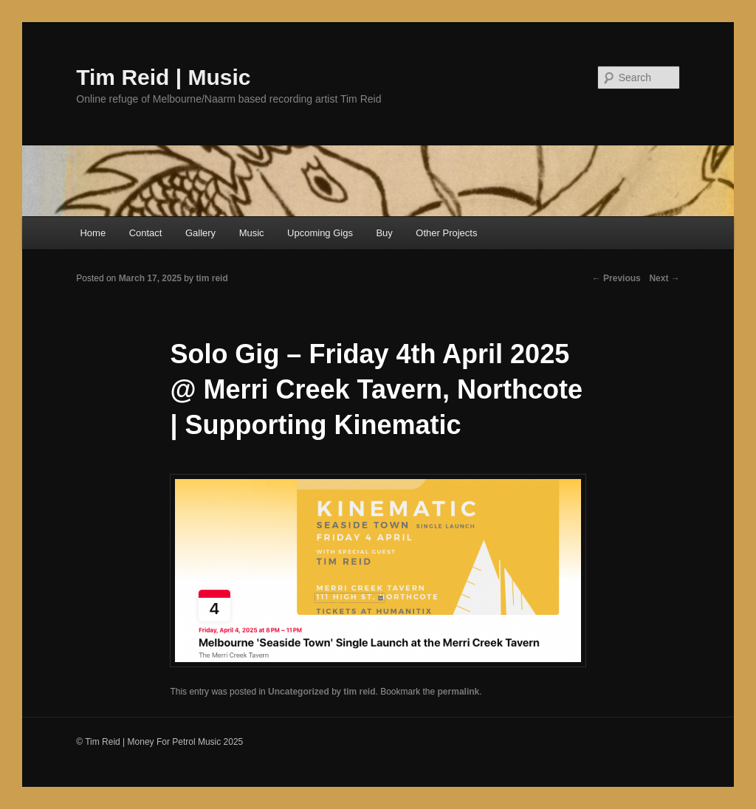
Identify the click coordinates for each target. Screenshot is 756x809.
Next (664, 278)
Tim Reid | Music (163, 77)
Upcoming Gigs (320, 232)
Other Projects (446, 232)
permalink (459, 691)
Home (93, 232)
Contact (145, 232)
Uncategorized (298, 691)
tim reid (359, 691)
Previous (616, 278)
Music (251, 232)
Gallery (200, 232)
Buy (384, 232)
